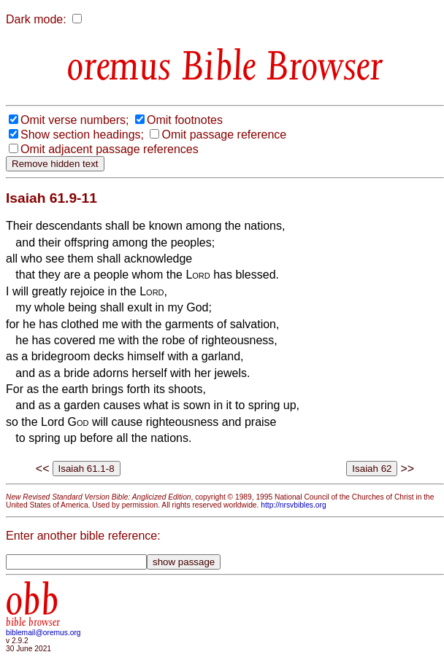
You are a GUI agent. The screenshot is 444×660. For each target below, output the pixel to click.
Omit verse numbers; (74, 120)
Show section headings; (82, 134)
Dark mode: (36, 19)
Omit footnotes (185, 120)
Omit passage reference (223, 134)
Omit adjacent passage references (109, 149)
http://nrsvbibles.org (293, 505)
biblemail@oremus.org (43, 633)
